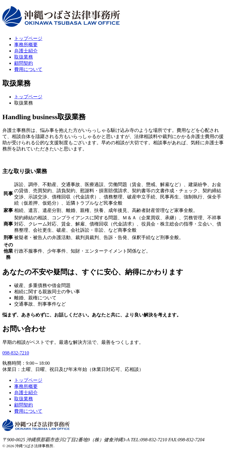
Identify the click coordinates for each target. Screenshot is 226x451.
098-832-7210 (15, 352)
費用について (28, 69)
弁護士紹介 (26, 50)
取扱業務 (23, 56)
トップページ (28, 38)
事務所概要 (26, 44)
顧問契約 (23, 63)
